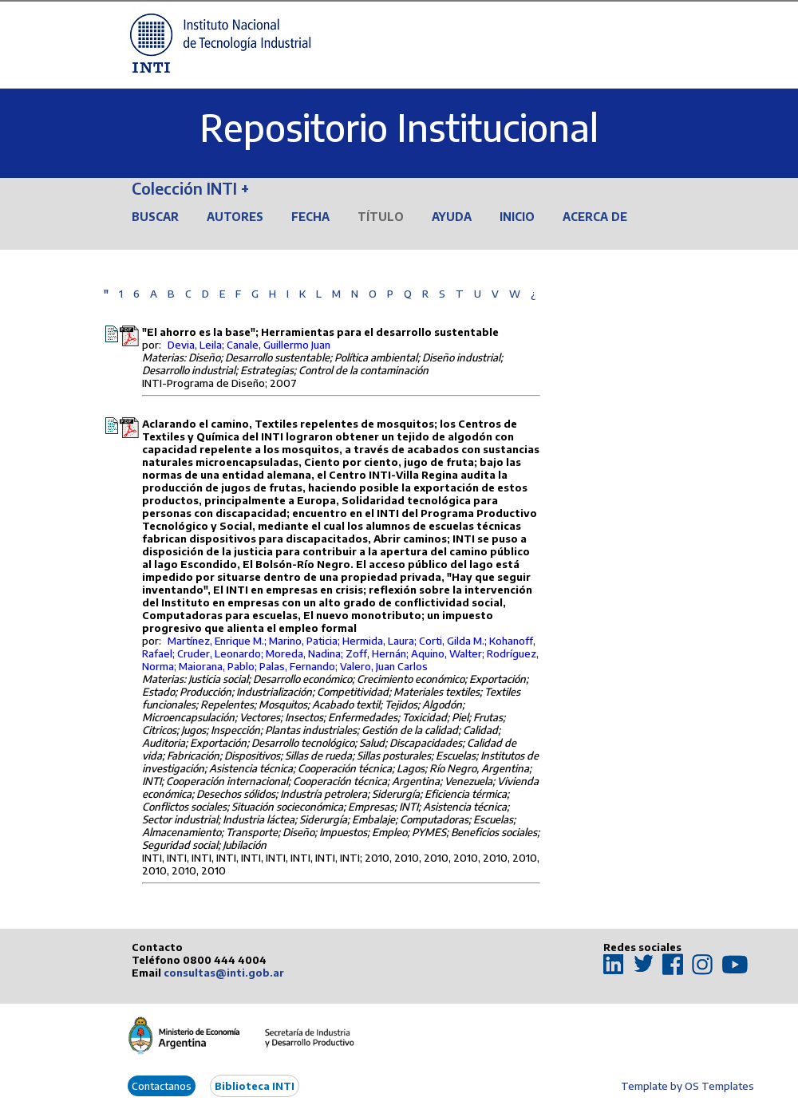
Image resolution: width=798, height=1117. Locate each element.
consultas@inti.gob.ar (224, 972)
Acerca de (595, 216)
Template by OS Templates (687, 1086)
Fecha (310, 216)
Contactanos (162, 1086)
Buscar (155, 216)
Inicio (517, 216)
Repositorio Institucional (399, 127)
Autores (235, 216)
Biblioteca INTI (254, 1086)
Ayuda (452, 216)
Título (381, 216)
